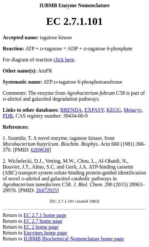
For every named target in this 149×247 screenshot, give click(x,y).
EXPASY (94, 110)
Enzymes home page (45, 233)
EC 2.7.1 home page (45, 215)
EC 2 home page (41, 227)
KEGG (113, 110)
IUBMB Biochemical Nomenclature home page (74, 238)
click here (64, 59)
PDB (8, 116)
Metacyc (133, 110)
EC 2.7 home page (43, 221)
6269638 (40, 150)
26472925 (46, 190)
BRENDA (71, 110)
